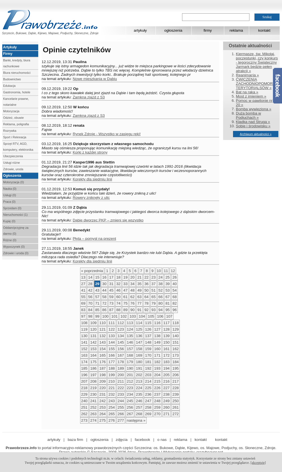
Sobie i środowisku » (253, 126)
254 (111, 407)
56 (90, 297)
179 (130, 362)
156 (121, 349)
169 (139, 355)
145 (121, 342)
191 (139, 368)
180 (139, 362)
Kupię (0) (9, 221)
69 (83, 303)
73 (111, 303)
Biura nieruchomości (17, 72)
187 (102, 368)
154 (102, 349)
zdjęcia (122, 439)
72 (104, 303)
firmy (208, 30)
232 (111, 394)
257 (139, 407)
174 (84, 362)
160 (157, 349)
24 (161, 277)
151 (175, 342)
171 (157, 355)
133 (111, 336)
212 (130, 381)
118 (175, 323)
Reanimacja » (247, 75)
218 (84, 388)
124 (130, 329)
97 (83, 316)
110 (102, 323)
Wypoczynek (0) (14, 246)
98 (90, 316)
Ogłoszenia (12, 176)
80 (161, 303)
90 (132, 310)
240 (84, 401)
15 (97, 277)
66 (161, 297)
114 (139, 323)
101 (114, 316)
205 (166, 375)
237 (157, 394)
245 (130, 401)
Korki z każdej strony (90, 152)
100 (105, 316)
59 (111, 297)
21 (139, 277)
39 (167, 284)
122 (111, 329)
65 (153, 297)
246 (139, 401)
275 (102, 420)
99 (97, 316)
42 (90, 290)
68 (174, 297)
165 (102, 355)
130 (84, 336)
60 (118, 297)
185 (84, 368)
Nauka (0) (9, 188)
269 (148, 414)
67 (167, 297)
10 (159, 271)
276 (111, 420)
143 (102, 342)
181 (148, 362)
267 (130, 414)
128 (166, 329)
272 (175, 414)
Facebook (277, 86)
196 (84, 375)
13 (83, 277)
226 (157, 388)
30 (104, 284)
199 (111, 375)
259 (157, 407)
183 (166, 362)
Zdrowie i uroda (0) (15, 253)
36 (146, 284)
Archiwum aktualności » (256, 134)
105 (151, 316)
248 (157, 401)
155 (111, 349)
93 (153, 310)
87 (111, 310)
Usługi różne (11, 162)
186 (93, 368)
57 (97, 297)
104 (142, 316)
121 (102, 329)
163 (84, 355)
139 (166, 336)
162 (175, 349)
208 (93, 381)
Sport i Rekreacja (14, 137)
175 (93, 362)
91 (139, 310)
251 (84, 407)
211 (121, 381)
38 (161, 284)
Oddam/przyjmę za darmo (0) (15, 230)
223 (130, 388)
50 (146, 290)
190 (130, 368)
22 (146, 277)
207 (84, 381)
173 (175, 355)
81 (167, 303)
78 (146, 303)
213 (139, 381)
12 (173, 271)
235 (139, 394)
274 (93, 420)
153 (93, 349)
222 (121, 388)
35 (139, 284)
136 (139, 336)
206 (175, 375)
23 (153, 277)
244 (121, 401)
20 (132, 277)
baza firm (75, 439)
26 (174, 277)
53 (167, 290)
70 (90, 303)
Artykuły (10, 47)
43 (97, 290)
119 (84, 329)
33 (125, 284)
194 (166, 368)
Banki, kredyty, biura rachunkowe (16, 63)
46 (118, 290)
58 (104, 297)
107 (169, 316)
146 (130, 342)
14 (90, 277)
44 (104, 290)
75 (125, 303)
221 (111, 388)
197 (93, 375)
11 (166, 271)
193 (157, 368)
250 (175, 401)
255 (121, 407)
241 (93, 401)
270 (157, 414)
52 (161, 290)
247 (148, 401)
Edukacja (9, 85)
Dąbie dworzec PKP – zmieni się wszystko (108, 220)
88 (118, 310)
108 (84, 323)
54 (174, 290)
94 (161, 310)
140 (175, 336)
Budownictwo (12, 79)
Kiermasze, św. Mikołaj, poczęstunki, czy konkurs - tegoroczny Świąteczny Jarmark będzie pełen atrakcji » (257, 62)
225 (148, 388)
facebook (142, 439)
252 (93, 407)
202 (139, 375)
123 (121, 329)
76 (132, 303)
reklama (236, 30)
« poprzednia (92, 271)
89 (125, 310)
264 (102, 414)
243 (111, 401)
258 (148, 407)
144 (111, 342)
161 (166, 349)
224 (139, 388)
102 (123, 316)
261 (175, 407)
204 (157, 375)
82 (174, 303)
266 (121, 414)
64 (146, 297)
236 (148, 394)
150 (166, 342)
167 (121, 355)
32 (118, 284)
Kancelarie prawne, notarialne (16, 101)
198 (102, 375)
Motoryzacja (11, 111)
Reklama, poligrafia (16, 124)
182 (157, 362)
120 (93, 329)
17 (111, 277)
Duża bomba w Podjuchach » (248, 115)
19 (125, 277)
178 (121, 362)
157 (130, 349)
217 (175, 381)
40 (174, 284)
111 (111, 323)
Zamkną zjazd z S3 (89, 97)
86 (104, 310)
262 (84, 414)
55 (83, 297)
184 (175, 362)
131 (93, 336)
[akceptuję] (258, 463)
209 (102, 381)
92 (146, 310)
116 (157, 323)
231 (102, 394)
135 (130, 336)
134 (121, 336)
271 (166, 414)
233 (121, 394)
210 (111, 381)
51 (153, 290)
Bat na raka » (247, 92)
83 (83, 310)
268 (139, 414)
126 (148, 329)
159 (148, 349)
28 (90, 284)
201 (130, 375)
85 (97, 310)
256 (130, 407)
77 (139, 303)
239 (175, 394)
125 (139, 329)
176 (102, 362)
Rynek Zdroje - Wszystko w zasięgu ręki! (107, 134)
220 (102, 388)
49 (139, 290)
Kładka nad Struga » (253, 122)
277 (121, 420)
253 (102, 407)
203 (148, 375)
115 (148, 323)
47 (125, 290)
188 (111, 368)
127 (157, 329)
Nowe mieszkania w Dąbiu (95, 79)
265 (111, 414)
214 (148, 381)
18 (118, 277)
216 (166, 381)
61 (125, 297)
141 (84, 342)
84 (90, 310)
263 (93, 414)
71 (97, 303)
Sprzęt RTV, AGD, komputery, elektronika (18, 146)
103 (133, 316)
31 (111, 284)
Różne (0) (9, 240)
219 (93, 388)
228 (175, 388)
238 (166, 394)
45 (111, 290)
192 (148, 368)
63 (139, 297)
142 (93, 342)
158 (139, 349)
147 (139, 342)
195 (175, 368)
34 (132, 284)
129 (175, 329)
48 (132, 290)
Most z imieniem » (251, 96)
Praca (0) (9, 201)
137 (148, 336)
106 (160, 316)
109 (93, 323)
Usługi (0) (9, 195)
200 (121, 375)
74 (118, 303)
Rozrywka (9, 130)
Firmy (7, 54)
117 (166, 323)
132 (102, 336)
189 (121, 368)
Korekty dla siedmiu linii (92, 179)
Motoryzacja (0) (13, 182)
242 (102, 401)
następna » (136, 420)
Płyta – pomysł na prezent (94, 238)
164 (93, 355)
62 (132, 297)
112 (121, 323)
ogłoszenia (173, 30)
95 (167, 310)
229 (84, 394)
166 (111, 355)
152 (84, 349)
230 (93, 394)
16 (104, 277)
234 (130, 394)
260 (166, 407)
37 (153, 284)
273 (84, 420)
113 (130, 323)
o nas (162, 439)
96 (174, 310)
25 (167, 277)
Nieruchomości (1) (15, 214)
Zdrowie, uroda (13, 169)
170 (148, 355)
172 (166, 355)
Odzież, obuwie (13, 117)
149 (157, 342)
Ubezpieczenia (13, 156)
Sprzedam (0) (12, 208)
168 (130, 355)
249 (166, 401)
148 (148, 342)
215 (157, 381)
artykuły (140, 30)
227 (166, 388)
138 (157, 336)
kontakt (264, 30)
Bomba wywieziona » (253, 109)
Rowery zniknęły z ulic (91, 197)
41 (83, 290)
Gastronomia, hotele (16, 92)
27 (83, 284)
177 (111, 362)
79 (153, 303)
